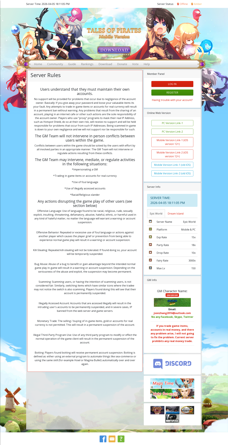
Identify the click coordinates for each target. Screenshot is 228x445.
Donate (122, 64)
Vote (135, 64)
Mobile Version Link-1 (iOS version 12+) (172, 142)
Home (38, 64)
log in (172, 84)
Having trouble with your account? (172, 100)
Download (105, 64)
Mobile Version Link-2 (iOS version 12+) (172, 154)
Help (147, 64)
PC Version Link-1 (172, 123)
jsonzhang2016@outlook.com (172, 313)
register (172, 92)
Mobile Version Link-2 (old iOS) (172, 173)
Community (55, 64)
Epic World (156, 213)
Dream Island (176, 213)
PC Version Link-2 (172, 131)
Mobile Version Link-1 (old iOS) (172, 165)
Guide (72, 64)
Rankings (87, 64)
